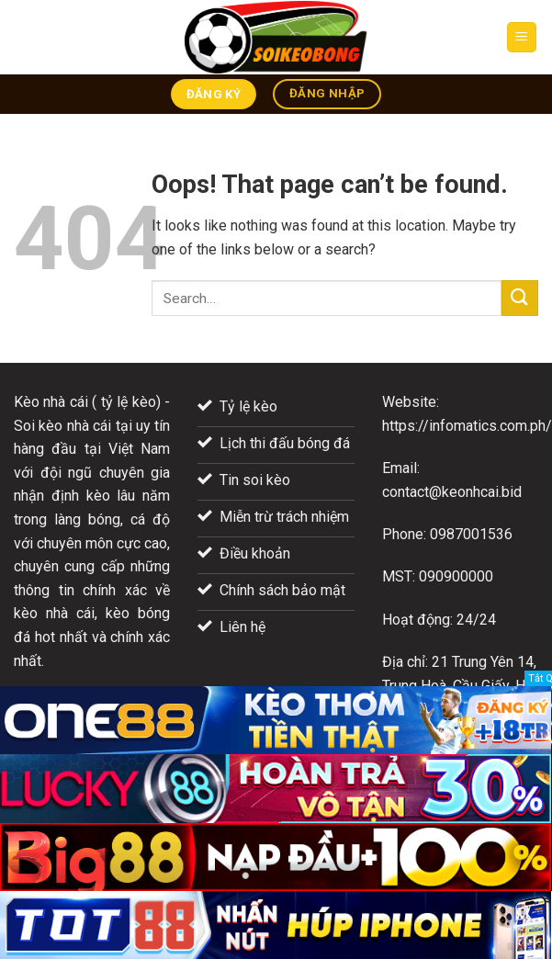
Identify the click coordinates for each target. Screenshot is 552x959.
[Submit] (519, 298)
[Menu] (522, 37)
